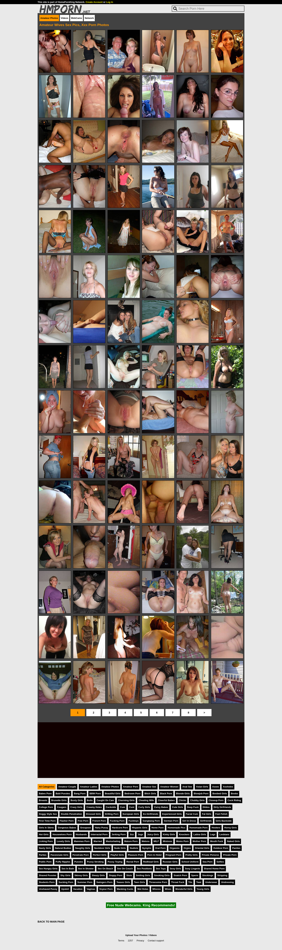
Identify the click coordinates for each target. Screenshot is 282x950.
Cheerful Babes (166, 800)
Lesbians (224, 834)
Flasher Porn (67, 820)
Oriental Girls (202, 848)
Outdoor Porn (220, 848)
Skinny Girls (81, 875)
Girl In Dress (189, 820)
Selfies (220, 861)
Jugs (140, 834)
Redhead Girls (151, 861)
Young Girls (203, 889)
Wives (168, 889)
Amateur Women (169, 786)
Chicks (182, 800)
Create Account (94, 2)
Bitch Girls (150, 793)
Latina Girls (199, 834)
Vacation (78, 889)
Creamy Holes (94, 807)
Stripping (222, 875)
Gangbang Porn (151, 820)
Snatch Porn (180, 875)
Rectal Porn (132, 861)
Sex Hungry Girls (48, 868)
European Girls (131, 814)
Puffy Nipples (63, 861)
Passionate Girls (60, 855)
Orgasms (174, 848)
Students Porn (46, 882)
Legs (212, 834)
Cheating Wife (146, 800)
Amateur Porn (130, 786)
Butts (90, 800)
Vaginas (91, 889)
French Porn (99, 820)
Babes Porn (45, 793)
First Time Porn (47, 820)
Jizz (132, 834)
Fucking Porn (117, 820)
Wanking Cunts (125, 889)
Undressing (227, 882)
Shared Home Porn (214, 868)
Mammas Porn (82, 841)
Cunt (131, 807)
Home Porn (157, 827)
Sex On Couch (125, 868)
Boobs (234, 793)
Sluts (129, 875)
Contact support (156, 940)
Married (98, 841)
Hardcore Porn (120, 827)
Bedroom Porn (132, 793)
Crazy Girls (76, 807)
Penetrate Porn (80, 855)
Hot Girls (44, 834)
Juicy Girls (153, 834)
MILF (156, 841)
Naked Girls (233, 841)
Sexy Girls (175, 868)
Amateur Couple (67, 786)
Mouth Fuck (216, 841)
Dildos (206, 807)
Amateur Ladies (88, 786)
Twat (198, 882)
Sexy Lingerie (192, 868)
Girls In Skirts (46, 827)
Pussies (78, 861)
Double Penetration (71, 814)
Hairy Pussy (101, 827)
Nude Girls (120, 848)
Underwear (211, 882)
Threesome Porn (158, 882)
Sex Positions (144, 868)
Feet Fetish (221, 814)
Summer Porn (84, 882)
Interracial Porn (99, 834)
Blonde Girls (183, 793)
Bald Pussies (63, 793)
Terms (121, 940)
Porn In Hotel (154, 855)
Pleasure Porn (135, 855)
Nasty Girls (45, 848)
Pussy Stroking (95, 861)
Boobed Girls (219, 793)
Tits (190, 882)
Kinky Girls (169, 834)
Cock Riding (234, 800)
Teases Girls (123, 882)
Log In (109, 2)
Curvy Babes (161, 807)
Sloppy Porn (115, 875)
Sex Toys (161, 868)
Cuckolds (111, 807)
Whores (156, 889)
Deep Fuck (193, 807)
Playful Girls (117, 855)
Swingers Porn (104, 882)
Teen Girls (139, 882)
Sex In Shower (86, 868)
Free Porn (83, 820)
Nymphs (146, 848)
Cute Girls (177, 807)
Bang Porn (80, 793)
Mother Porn (199, 841)
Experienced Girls (172, 814)
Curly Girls (144, 807)
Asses (215, 786)
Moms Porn (182, 841)
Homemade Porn (198, 827)
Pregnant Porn (173, 855)
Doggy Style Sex (48, 814)
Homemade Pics (176, 827)
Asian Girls (202, 786)
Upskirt (65, 889)
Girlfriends (206, 820)
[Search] (208, 8)
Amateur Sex (149, 786)
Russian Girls (170, 861)
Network (89, 18)
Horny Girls (230, 827)
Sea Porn (207, 861)
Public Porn (45, 861)
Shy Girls (65, 875)
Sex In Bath (68, 868)
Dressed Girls (93, 814)
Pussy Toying (115, 861)
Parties (43, 855)
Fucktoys (134, 820)
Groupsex (85, 827)
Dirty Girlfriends (222, 807)
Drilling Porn (112, 814)
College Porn (46, 807)
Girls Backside (224, 820)
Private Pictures (210, 855)
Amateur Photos (49, 18)
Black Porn (166, 793)
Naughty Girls (82, 848)
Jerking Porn (119, 834)
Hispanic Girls (139, 827)
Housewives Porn (62, 834)
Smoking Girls (162, 875)
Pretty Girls (191, 855)
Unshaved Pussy (48, 889)
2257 (130, 940)
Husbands (81, 834)
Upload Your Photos (136, 935)
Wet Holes (142, 889)
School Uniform (190, 861)
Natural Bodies (63, 848)
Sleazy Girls (98, 875)
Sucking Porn (65, 882)
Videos (64, 18)
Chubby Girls (197, 800)
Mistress (167, 841)
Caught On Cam (105, 800)
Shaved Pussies (47, 875)
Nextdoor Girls (102, 848)
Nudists (134, 848)
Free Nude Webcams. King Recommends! (141, 905)
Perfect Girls (99, 855)
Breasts (43, 800)
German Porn (171, 820)
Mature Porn (131, 841)
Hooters (216, 827)
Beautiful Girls (112, 793)
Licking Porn (46, 841)
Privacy (140, 940)
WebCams (76, 18)
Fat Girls (206, 814)
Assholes (228, 786)
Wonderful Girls (184, 889)
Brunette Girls (59, 800)
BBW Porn (95, 793)
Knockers (184, 834)
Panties (236, 848)
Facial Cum (192, 814)
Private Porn (229, 855)
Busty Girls (76, 800)
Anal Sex (187, 786)
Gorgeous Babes (67, 827)
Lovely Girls (63, 841)
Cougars (61, 807)
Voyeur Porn (106, 889)
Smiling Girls (143, 875)
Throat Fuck (177, 882)
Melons (146, 841)
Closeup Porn (216, 800)
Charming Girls (126, 800)
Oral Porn (160, 848)
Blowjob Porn (201, 793)
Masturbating (113, 841)
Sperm (194, 875)
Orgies (187, 848)
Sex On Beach (105, 868)
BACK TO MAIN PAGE (51, 921)
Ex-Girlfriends (150, 814)
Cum (122, 807)
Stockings (207, 875)
